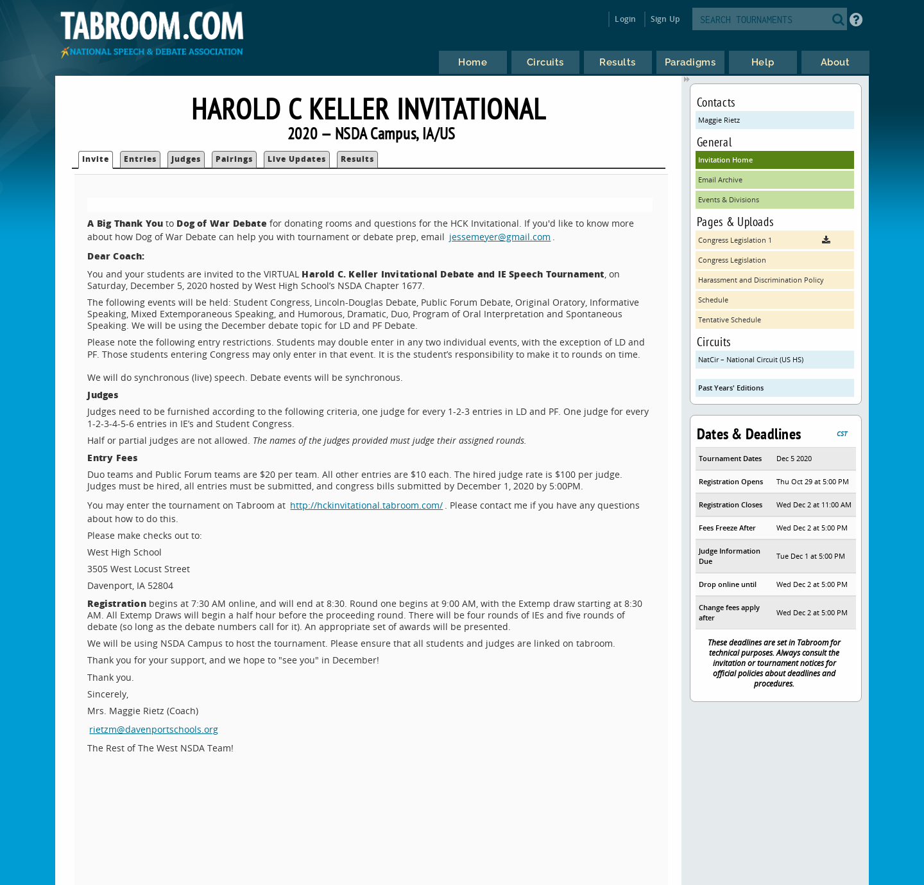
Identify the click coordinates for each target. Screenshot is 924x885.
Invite (95, 158)
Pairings (234, 158)
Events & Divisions (728, 199)
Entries (140, 158)
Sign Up (665, 18)
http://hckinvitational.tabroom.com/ (366, 505)
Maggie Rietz (719, 120)
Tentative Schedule (729, 319)
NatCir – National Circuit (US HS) (750, 359)
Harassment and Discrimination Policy (761, 280)
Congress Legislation (732, 260)
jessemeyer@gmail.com (500, 237)
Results (357, 158)
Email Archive (720, 179)
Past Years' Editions (731, 387)
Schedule (713, 299)
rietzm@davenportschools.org (153, 729)
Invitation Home (725, 159)
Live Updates (297, 158)
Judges (186, 158)
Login (625, 18)
